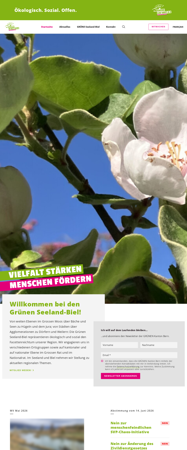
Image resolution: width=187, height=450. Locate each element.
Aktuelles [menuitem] (64, 26)
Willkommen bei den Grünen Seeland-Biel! (45, 308)
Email (106, 355)
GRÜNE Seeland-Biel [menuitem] (88, 26)
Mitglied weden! (20, 370)
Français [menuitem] (178, 26)
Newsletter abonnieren (120, 376)
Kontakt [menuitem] (111, 26)
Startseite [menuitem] (47, 26)
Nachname (148, 345)
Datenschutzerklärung (128, 366)
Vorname (108, 345)
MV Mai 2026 (19, 410)
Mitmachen (158, 27)
